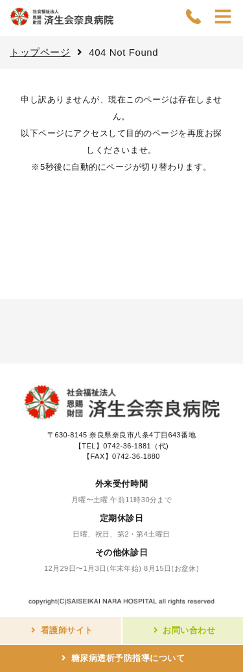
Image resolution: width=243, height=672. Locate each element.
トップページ (40, 52)
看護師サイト (67, 630)
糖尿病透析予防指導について (128, 658)
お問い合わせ (189, 630)
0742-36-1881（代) (135, 446)
